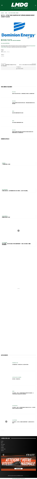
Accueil (2, 12)
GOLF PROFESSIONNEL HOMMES (13, 12)
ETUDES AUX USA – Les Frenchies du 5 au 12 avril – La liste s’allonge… (15, 190)
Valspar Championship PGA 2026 (17, 112)
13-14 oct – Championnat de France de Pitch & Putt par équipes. (8, 65)
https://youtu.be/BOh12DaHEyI (5, 43)
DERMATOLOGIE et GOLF (6, 217)
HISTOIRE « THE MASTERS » (16, 378)
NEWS (6, 12)
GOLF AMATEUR (5, 189)
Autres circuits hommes (16, 377)
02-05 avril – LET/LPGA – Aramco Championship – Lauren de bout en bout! (23, 422)
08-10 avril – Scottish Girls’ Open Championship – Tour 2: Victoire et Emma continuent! (16, 244)
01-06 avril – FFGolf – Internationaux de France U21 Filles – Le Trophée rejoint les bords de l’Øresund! (23, 408)
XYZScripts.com (22, 478)
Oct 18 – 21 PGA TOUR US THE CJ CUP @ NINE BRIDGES (27, 64)
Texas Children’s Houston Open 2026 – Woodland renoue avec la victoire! (23, 103)
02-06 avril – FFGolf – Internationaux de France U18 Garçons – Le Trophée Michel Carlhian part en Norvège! (23, 393)
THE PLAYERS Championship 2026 (17, 122)
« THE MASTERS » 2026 (6, 164)
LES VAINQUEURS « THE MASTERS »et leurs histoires (20, 364)
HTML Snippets (14, 478)
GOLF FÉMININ (4, 242)
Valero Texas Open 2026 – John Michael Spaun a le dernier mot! (23, 93)
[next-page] (3, 430)
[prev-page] (1, 430)
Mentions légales (26, 475)
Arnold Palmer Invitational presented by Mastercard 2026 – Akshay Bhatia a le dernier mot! (23, 132)
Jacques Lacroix (20, 68)
